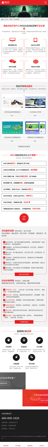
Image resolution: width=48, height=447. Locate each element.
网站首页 (6, 444)
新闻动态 (30, 444)
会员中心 (42, 444)
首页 (10, 19)
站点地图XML (38, 436)
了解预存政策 (24, 322)
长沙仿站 (16, 19)
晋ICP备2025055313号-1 (27, 436)
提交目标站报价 (24, 274)
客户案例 (18, 444)
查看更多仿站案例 (24, 146)
